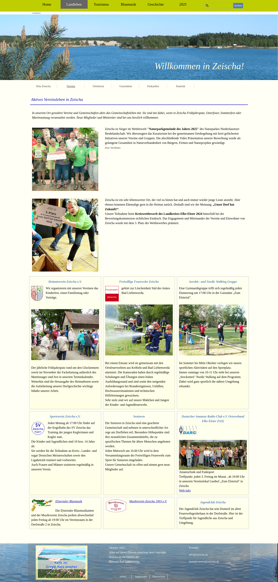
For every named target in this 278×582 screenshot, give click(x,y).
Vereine (71, 86)
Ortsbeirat (98, 86)
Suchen (238, 5)
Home (46, 4)
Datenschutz (159, 576)
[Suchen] (218, 5)
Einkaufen (153, 86)
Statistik (180, 86)
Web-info (185, 490)
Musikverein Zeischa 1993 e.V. (148, 501)
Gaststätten (126, 86)
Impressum (141, 576)
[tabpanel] (139, 99)
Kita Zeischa (43, 86)
